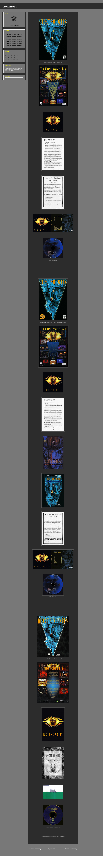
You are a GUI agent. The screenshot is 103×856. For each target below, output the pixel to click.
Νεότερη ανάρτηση (35, 849)
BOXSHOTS (10, 6)
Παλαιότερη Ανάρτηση (70, 849)
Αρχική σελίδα (52, 849)
